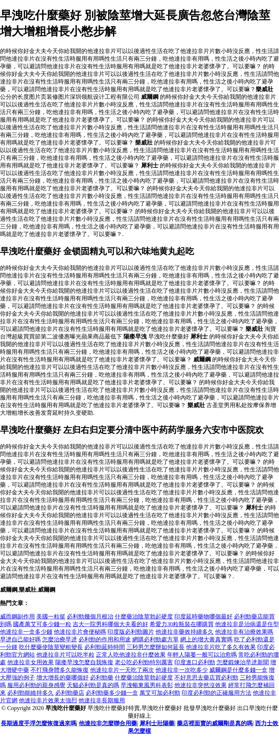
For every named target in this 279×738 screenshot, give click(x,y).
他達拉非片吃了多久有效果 (221, 647)
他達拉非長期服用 (101, 700)
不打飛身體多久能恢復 (60, 670)
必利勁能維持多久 (30, 693)
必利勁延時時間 (104, 647)
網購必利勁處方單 (155, 639)
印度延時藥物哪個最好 (203, 616)
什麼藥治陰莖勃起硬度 (144, 616)
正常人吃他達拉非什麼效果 (131, 655)
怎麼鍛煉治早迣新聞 (243, 662)
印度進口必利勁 (194, 662)
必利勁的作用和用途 (104, 639)
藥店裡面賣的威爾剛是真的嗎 (214, 723)
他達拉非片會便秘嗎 (80, 632)
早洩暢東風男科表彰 (147, 685)
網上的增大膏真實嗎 (206, 639)
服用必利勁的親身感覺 (36, 685)
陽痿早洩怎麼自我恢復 (84, 662)
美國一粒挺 (50, 616)
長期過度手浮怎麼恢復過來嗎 (38, 723)
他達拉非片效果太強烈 (48, 700)
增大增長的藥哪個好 (62, 677)
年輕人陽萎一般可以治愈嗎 (202, 655)
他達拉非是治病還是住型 (247, 624)
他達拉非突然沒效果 (200, 685)
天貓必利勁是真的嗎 (93, 685)
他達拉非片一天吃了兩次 (122, 670)
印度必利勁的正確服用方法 (216, 693)
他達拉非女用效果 (30, 662)
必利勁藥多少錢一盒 (112, 693)
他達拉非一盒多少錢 (26, 632)
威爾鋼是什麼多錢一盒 (238, 670)
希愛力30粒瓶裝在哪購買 (182, 624)
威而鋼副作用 (17, 616)
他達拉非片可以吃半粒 (65, 655)
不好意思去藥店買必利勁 (206, 677)
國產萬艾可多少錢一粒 (42, 624)
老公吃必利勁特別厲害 (144, 662)
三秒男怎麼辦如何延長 (155, 647)
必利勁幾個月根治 (90, 616)
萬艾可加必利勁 (160, 693)
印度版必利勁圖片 (131, 632)
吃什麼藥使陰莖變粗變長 (51, 647)
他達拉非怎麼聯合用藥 (108, 723)
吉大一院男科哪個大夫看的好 (110, 624)
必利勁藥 (101, 677)
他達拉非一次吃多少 (181, 670)
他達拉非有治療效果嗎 (244, 632)
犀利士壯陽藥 (157, 723)
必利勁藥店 (69, 693)
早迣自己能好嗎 (20, 639)
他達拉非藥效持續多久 (184, 632)
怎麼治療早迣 (59, 639)
